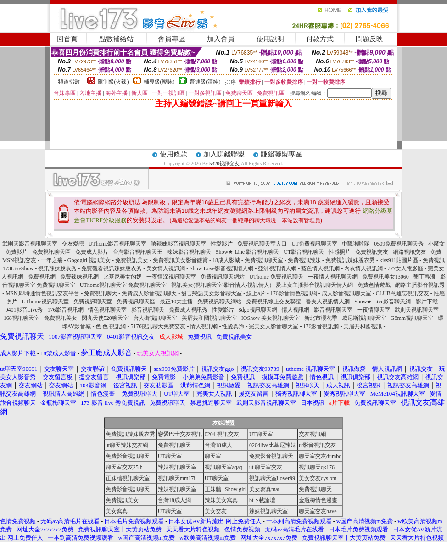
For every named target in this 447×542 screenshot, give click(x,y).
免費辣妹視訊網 (79, 277)
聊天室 (213, 456)
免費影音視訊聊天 (128, 456)
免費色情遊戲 (374, 285)
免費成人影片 (91, 252)
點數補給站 (116, 39)
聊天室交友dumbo (320, 456)
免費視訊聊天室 (264, 260)
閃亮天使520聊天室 (105, 318)
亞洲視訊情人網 (277, 268)
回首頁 (67, 39)
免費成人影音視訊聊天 (149, 293)
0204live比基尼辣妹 (272, 445)
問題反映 (369, 39)
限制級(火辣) (113, 81)
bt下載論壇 (262, 500)
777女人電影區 (405, 268)
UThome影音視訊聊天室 (118, 243)
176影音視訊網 (66, 310)
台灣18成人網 (174, 500)
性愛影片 (222, 243)
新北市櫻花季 (320, 318)
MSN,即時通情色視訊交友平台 (42, 293)
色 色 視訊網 (110, 326)
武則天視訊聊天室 (417, 310)
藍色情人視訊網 (320, 268)
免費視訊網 (42, 277)
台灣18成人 (218, 445)
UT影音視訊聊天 (304, 252)
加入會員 (221, 39)
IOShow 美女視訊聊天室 (270, 318)
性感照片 (340, 252)
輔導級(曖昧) (159, 81)
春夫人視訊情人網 (328, 301)
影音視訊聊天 (147, 310)
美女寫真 (117, 511)
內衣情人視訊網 (363, 268)
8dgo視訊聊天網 (258, 310)
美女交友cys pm (317, 478)
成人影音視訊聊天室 (346, 293)
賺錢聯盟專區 (281, 154)
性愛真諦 (233, 326)
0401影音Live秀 (24, 310)
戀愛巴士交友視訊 (180, 434)
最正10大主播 (176, 301)
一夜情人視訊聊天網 (333, 277)
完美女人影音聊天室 (273, 326)
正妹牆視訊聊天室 (128, 478)
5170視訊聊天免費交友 (157, 326)
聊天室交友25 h (124, 467)
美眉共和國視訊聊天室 (209, 318)
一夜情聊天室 (373, 310)
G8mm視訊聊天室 (412, 318)
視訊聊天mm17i (177, 478)
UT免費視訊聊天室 (314, 243)
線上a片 (255, 293)
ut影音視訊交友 (317, 445)
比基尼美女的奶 (122, 277)
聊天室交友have (318, 511)
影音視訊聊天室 (333, 310)
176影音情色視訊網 (293, 293)
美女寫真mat (264, 489)
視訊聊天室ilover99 (272, 478)
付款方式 (320, 39)
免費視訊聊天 (100, 293)
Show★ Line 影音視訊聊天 (247, 252)
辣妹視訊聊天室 (177, 467)
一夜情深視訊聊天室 (171, 277)
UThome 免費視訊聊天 (276, 277)
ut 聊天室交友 (265, 467)
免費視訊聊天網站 (223, 277)
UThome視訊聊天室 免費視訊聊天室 (123, 285)
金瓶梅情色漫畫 (318, 500)
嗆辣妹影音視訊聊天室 (178, 243)
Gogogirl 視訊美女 (89, 260)
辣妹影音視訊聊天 (189, 252)
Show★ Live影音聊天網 (382, 301)
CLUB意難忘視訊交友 (402, 293)
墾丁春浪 (424, 277)
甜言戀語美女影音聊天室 (211, 293)
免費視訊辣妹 (304, 260)
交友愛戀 (73, 243)
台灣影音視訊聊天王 (137, 252)
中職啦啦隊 (355, 243)
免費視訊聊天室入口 (262, 243)
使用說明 (270, 39)
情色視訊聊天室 (107, 310)
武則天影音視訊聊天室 (29, 243)
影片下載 (427, 301)
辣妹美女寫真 (221, 500)
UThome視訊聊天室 (45, 301)
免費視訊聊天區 (51, 252)
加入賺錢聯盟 (224, 154)
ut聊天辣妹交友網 (127, 445)
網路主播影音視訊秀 (420, 285)
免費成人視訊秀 (188, 310)
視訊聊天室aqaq (224, 467)
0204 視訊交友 (222, 434)
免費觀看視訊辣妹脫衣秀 (111, 268)
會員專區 (171, 39)
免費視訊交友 (371, 252)
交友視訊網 (312, 434)
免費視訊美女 (131, 260)
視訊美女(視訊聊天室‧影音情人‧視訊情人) (221, 285)
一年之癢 (52, 260)
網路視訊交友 (409, 252)
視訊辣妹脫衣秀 (57, 268)
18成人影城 (226, 260)
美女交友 (216, 511)
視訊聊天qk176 (317, 467)
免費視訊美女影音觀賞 (180, 260)
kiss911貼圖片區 (399, 260)
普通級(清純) (205, 81)
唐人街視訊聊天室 (155, 318)
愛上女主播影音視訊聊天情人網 (314, 285)
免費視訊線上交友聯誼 (273, 301)
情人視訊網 (295, 310)
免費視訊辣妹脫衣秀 (350, 260)
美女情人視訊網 (165, 268)
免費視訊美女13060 (385, 277)
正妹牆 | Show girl (225, 489)
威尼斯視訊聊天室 (364, 318)
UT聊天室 (261, 434)
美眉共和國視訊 (362, 326)
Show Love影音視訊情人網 (221, 268)
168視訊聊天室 (21, 318)
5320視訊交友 (224, 163)
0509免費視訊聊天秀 (399, 243)
